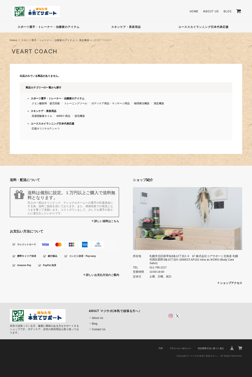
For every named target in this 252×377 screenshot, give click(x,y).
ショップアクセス (231, 283)
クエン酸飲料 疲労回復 (46, 103)
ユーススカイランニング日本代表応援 (203, 26)
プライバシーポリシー (180, 348)
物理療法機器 (141, 103)
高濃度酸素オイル (42, 115)
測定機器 (84, 40)
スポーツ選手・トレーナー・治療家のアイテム (49, 26)
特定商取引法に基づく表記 (211, 348)
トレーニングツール (75, 103)
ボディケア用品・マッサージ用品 (110, 103)
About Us (211, 11)
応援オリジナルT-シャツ (46, 128)
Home (194, 11)
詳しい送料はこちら (106, 221)
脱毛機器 (80, 115)
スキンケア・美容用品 (126, 26)
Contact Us (98, 329)
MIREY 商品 (63, 115)
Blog (228, 11)
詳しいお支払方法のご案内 (102, 274)
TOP (160, 348)
